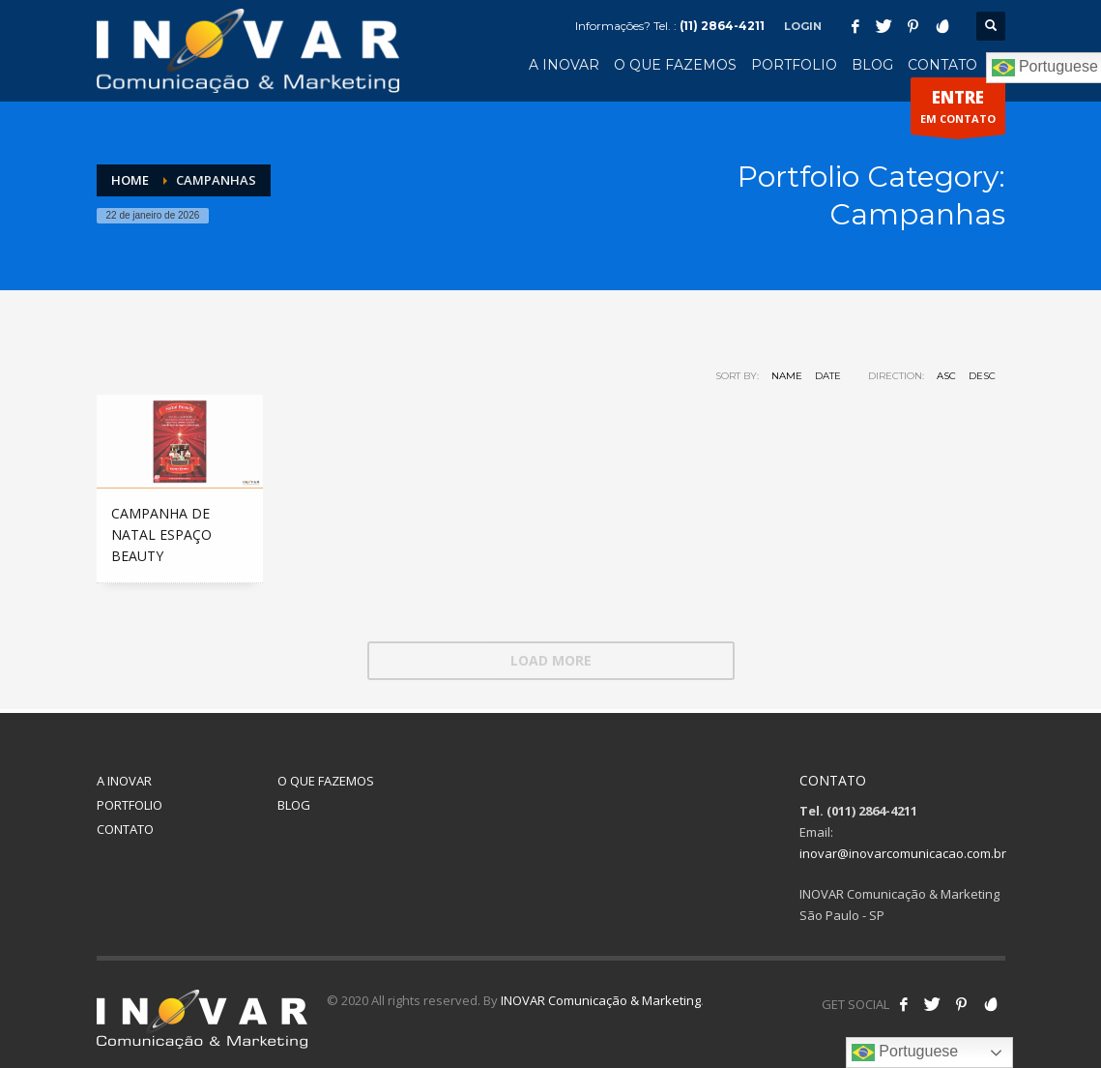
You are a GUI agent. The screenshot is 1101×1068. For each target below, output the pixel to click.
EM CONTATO (958, 110)
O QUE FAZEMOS (325, 780)
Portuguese (905, 1052)
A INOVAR (124, 780)
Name (786, 376)
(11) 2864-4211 (722, 25)
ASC (946, 376)
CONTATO (125, 829)
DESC (982, 376)
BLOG (293, 805)
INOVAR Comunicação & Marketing (601, 1000)
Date (828, 376)
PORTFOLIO (129, 805)
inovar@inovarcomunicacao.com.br (902, 853)
